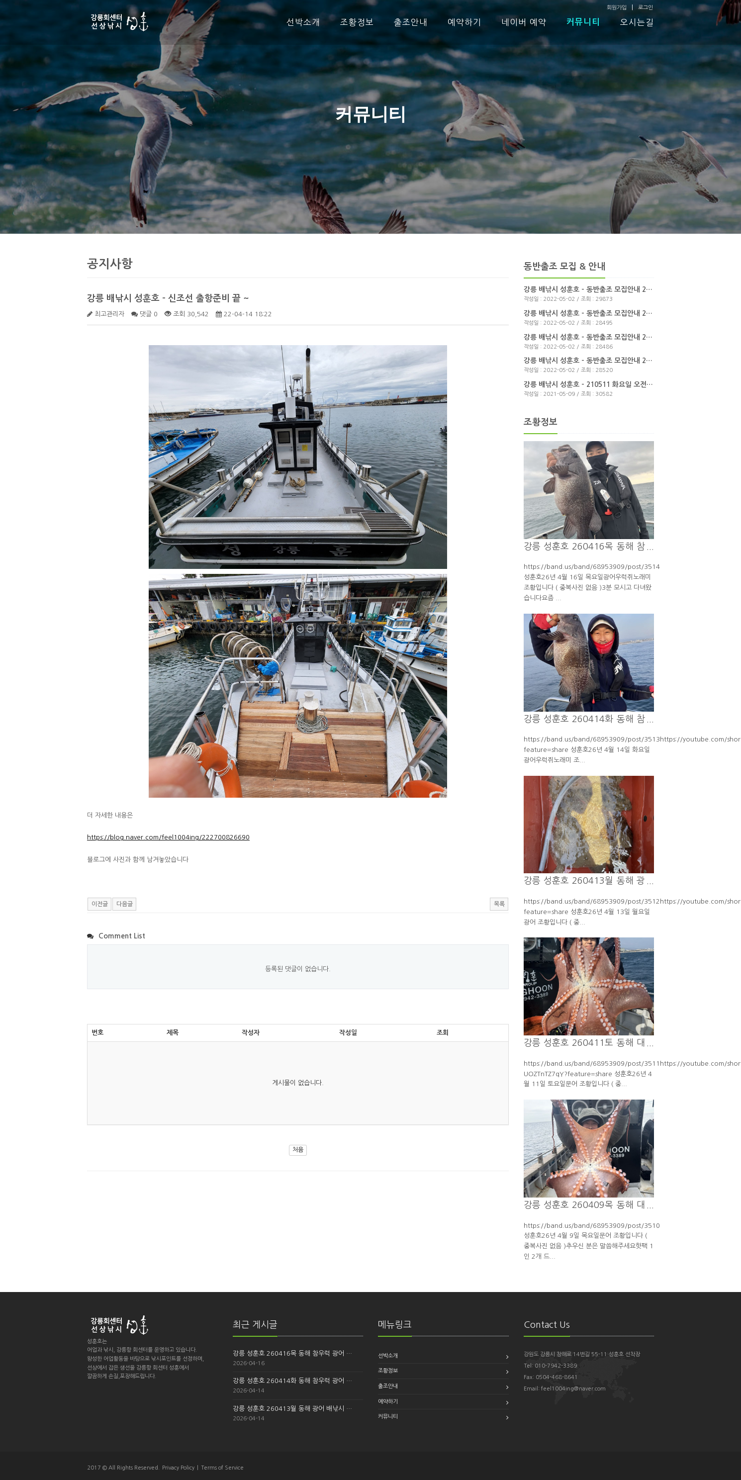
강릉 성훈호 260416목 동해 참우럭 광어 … (292, 1353)
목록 (499, 904)
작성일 (348, 1032)
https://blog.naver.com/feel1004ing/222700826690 (168, 837)
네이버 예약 (524, 22)
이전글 (100, 904)
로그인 (645, 7)
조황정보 (357, 22)
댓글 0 (149, 314)
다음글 (124, 904)
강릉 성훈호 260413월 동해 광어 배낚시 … (292, 1408)
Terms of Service (222, 1468)
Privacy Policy (178, 1468)
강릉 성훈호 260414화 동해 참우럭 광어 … (292, 1381)
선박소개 (303, 22)
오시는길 (637, 22)
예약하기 (464, 22)
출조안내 (411, 22)
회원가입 (617, 7)
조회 (443, 1032)
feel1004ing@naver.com (573, 1388)
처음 (297, 1150)
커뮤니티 (583, 22)
